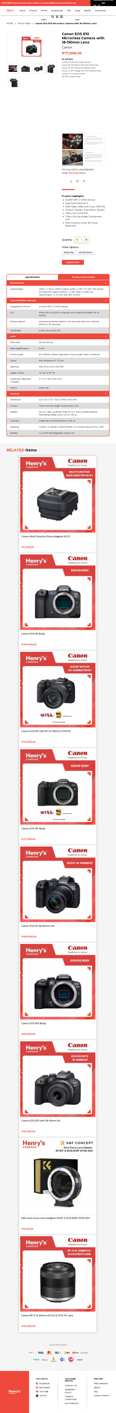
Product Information (83, 277)
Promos (33, 10)
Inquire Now (72, 262)
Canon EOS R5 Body (33, 633)
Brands (87, 10)
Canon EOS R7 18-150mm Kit (38, 926)
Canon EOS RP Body (33, 828)
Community (100, 10)
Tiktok (41, 1396)
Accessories (57, 10)
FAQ (96, 1392)
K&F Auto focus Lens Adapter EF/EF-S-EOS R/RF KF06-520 (55, 1218)
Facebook (43, 1383)
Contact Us (71, 1386)
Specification (32, 277)
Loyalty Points (101, 1396)
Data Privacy (71, 1403)
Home (22, 10)
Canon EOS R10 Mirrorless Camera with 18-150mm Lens (66, 23)
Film (69, 10)
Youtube (42, 1392)
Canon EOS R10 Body (33, 1023)
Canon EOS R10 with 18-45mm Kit (40, 1120)
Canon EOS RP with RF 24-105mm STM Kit (46, 731)
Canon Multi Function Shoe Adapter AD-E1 (45, 536)
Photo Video (24, 23)
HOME (9, 23)
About (97, 1388)
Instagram (43, 1388)
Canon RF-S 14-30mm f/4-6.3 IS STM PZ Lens (47, 1315)
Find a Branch (101, 1383)
